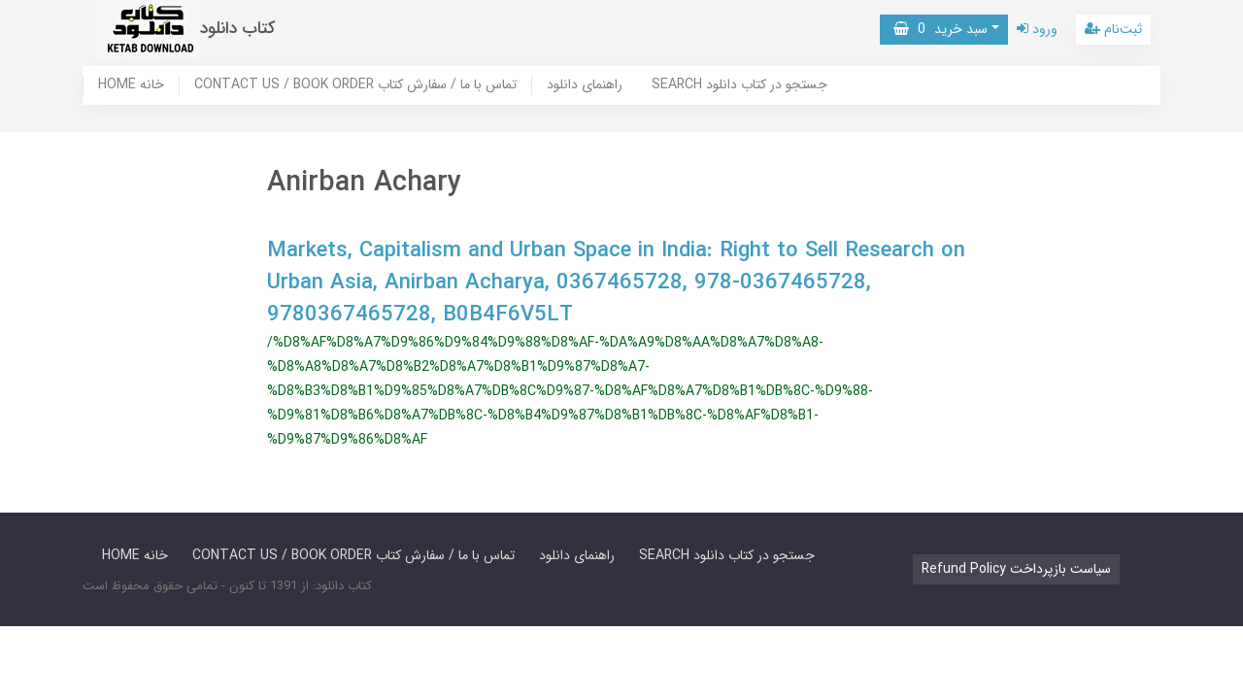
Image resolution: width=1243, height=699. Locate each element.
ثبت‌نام (1113, 29)
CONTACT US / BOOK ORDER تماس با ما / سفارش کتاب (355, 85)
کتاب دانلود (238, 29)
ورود (1037, 29)
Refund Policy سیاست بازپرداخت (1016, 569)
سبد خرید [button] (940, 29)
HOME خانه (131, 85)
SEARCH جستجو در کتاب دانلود (739, 85)
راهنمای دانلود (584, 85)
